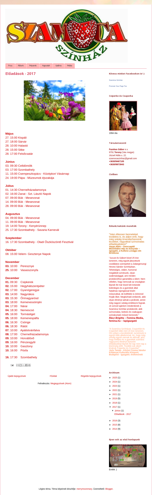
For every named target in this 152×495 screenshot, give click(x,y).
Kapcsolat (46, 65)
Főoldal (53, 376)
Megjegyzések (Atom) (61, 383)
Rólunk (21, 65)
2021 (115, 394)
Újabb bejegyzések (17, 376)
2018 (115, 403)
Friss (10, 65)
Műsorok (33, 65)
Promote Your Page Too (118, 86)
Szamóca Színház (116, 80)
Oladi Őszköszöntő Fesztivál (55, 242)
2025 (115, 377)
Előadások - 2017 (20, 73)
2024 (115, 381)
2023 (115, 386)
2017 (115, 407)
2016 (115, 420)
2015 (115, 424)
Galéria (58, 65)
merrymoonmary (84, 489)
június (118, 410)
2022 (115, 390)
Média (69, 65)
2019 (115, 398)
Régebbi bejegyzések (91, 376)
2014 (115, 429)
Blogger (109, 489)
